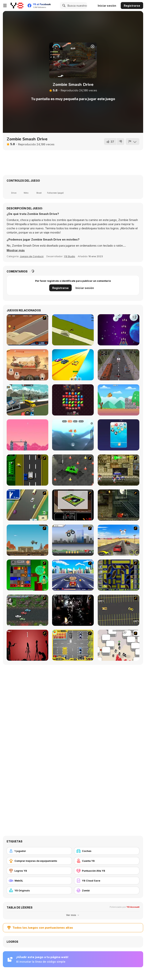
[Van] (27, 505)
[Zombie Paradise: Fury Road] (118, 364)
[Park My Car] (73, 645)
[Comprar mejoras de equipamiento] (39, 861)
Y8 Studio (69, 256)
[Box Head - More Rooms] (118, 645)
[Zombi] (106, 890)
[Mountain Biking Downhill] (73, 329)
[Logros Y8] (39, 870)
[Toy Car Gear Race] (73, 364)
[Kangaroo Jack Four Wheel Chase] (27, 540)
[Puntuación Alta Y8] (106, 870)
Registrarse (132, 5)
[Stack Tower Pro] (73, 434)
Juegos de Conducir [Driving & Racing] (32, 256)
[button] (16, 250)
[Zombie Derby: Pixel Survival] (27, 399)
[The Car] (73, 505)
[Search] (63, 5)
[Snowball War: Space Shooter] (118, 329)
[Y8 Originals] (39, 890)
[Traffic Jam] (27, 575)
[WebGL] (39, 880)
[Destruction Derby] (118, 610)
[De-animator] (27, 645)
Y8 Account (133, 907)
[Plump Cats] (118, 434)
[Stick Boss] (27, 434)
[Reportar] (132, 141)
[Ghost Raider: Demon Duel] (73, 610)
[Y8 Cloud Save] (106, 880)
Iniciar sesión (107, 5)
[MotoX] (27, 329)
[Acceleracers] (118, 575)
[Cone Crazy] (73, 470)
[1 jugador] (39, 851)
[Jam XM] (27, 610)
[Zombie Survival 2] (118, 505)
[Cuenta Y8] (106, 861)
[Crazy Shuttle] (118, 470)
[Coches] (106, 851)
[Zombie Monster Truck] (27, 364)
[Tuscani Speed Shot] (118, 540)
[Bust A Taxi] (27, 470)
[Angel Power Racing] (73, 575)
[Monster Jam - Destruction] (73, 540)
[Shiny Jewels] (73, 399)
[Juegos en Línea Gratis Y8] (17, 5)
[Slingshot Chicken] (118, 399)
